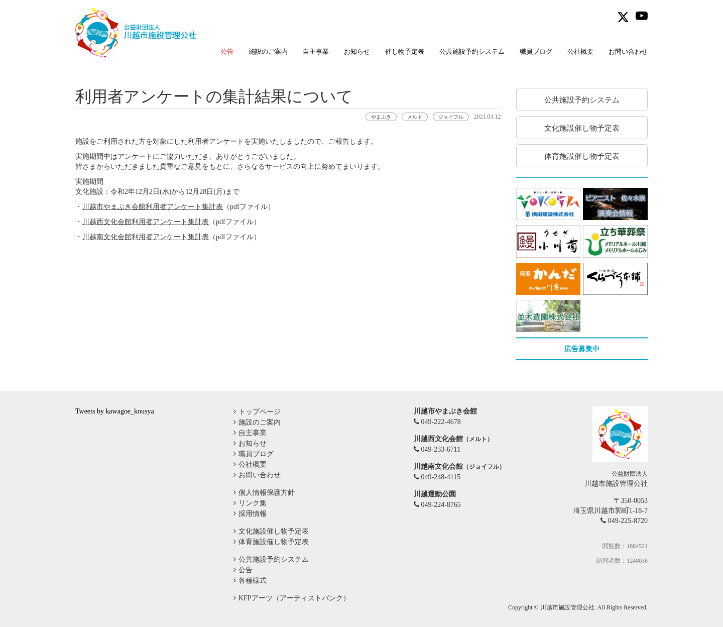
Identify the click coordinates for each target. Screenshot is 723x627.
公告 (245, 570)
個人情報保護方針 (266, 492)
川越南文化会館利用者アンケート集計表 (145, 237)
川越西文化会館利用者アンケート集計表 (145, 222)
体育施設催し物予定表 (273, 542)
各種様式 (252, 580)
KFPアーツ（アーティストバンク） (294, 598)
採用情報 (252, 513)
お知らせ (357, 51)
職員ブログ (536, 51)
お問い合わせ (628, 51)
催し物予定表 (404, 51)
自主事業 (316, 51)
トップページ (259, 411)
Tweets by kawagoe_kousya (114, 411)
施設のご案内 (268, 51)
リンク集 (252, 503)
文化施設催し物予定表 (273, 531)
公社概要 (580, 51)
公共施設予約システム (472, 51)
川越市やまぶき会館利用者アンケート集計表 (152, 207)
